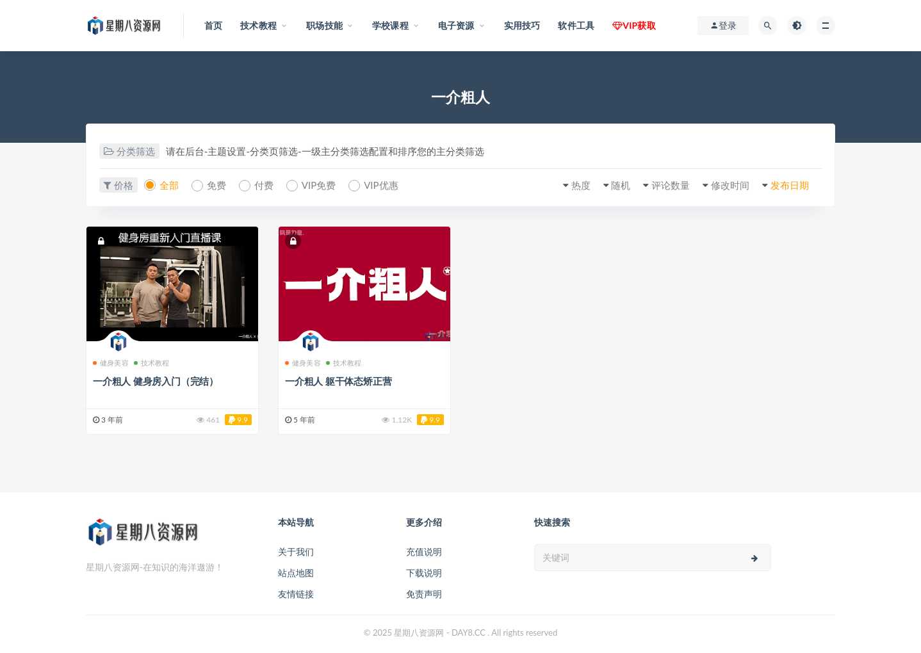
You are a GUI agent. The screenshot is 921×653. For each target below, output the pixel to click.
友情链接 (296, 593)
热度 (581, 185)
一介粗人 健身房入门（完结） (155, 381)
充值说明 (424, 551)
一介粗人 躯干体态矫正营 (338, 381)
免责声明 (424, 593)
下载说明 (424, 572)
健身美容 (111, 363)
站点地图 (296, 572)
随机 (620, 185)
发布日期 (789, 185)
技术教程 (152, 363)
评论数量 (670, 185)
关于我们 (296, 551)
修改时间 (730, 185)
